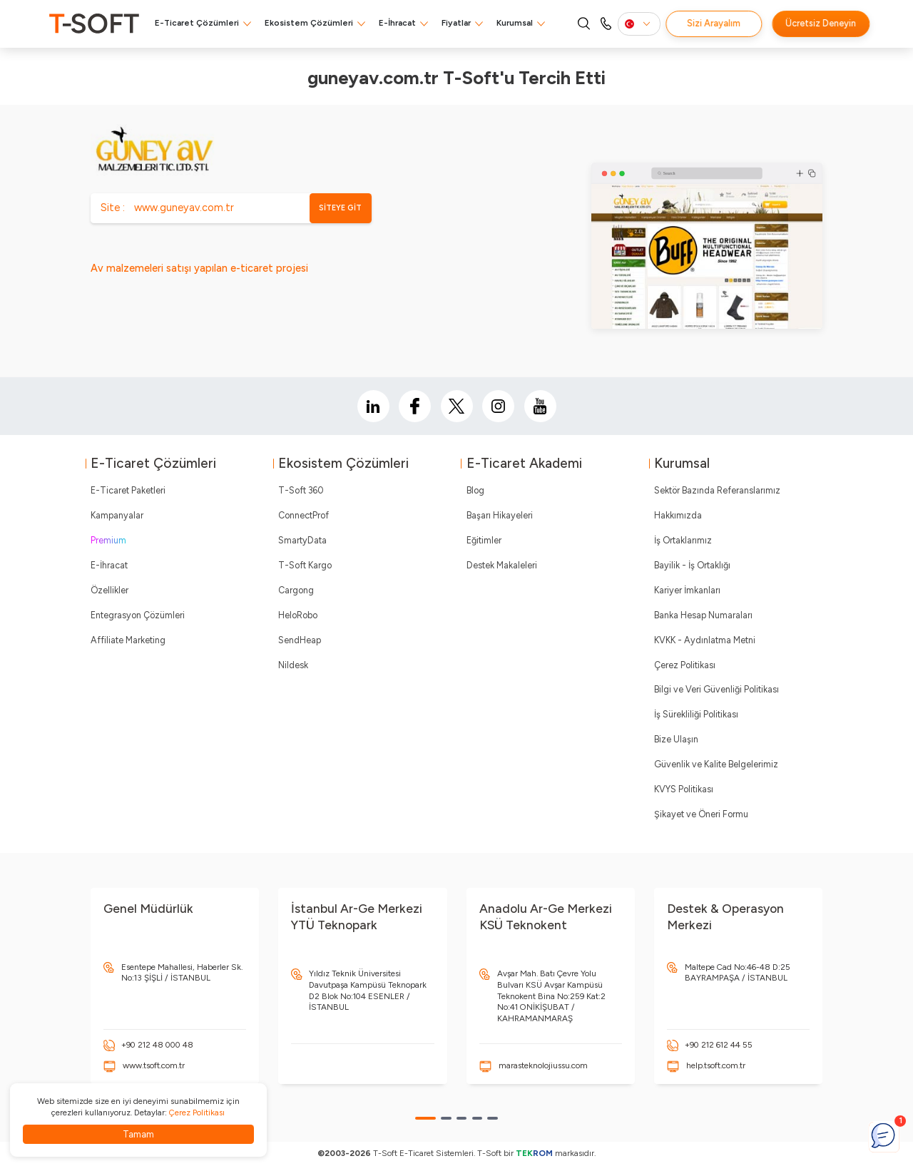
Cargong (296, 590)
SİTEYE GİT (340, 208)
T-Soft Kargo (305, 565)
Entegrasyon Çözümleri (138, 615)
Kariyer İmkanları (687, 590)
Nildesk (293, 665)
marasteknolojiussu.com (543, 1065)
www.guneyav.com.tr (184, 207)
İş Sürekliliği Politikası (696, 714)
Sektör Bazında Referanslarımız (717, 490)
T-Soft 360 (300, 490)
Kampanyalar (117, 515)
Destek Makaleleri (501, 565)
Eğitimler (483, 540)
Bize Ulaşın (676, 739)
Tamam (138, 1134)
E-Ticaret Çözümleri (197, 23)
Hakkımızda (678, 515)
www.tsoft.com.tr (154, 1065)
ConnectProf (303, 515)
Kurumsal (514, 23)
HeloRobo (297, 615)
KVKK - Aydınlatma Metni (704, 640)
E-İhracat (397, 23)
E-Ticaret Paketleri (128, 490)
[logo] (94, 23)
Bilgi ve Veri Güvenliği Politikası (716, 689)
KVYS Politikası (683, 789)
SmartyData (302, 540)
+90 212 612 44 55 (719, 1045)
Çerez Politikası (684, 665)
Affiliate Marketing (128, 640)
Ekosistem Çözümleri (309, 23)
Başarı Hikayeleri (499, 515)
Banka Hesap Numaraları (703, 615)
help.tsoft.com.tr (715, 1065)
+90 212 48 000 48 (157, 1045)
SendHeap (299, 640)
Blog (475, 490)
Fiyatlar (456, 23)
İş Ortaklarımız (683, 540)
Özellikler (109, 590)
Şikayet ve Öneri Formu (701, 814)
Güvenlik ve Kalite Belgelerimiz (716, 764)
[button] (425, 1118)
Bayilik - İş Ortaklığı (692, 565)
